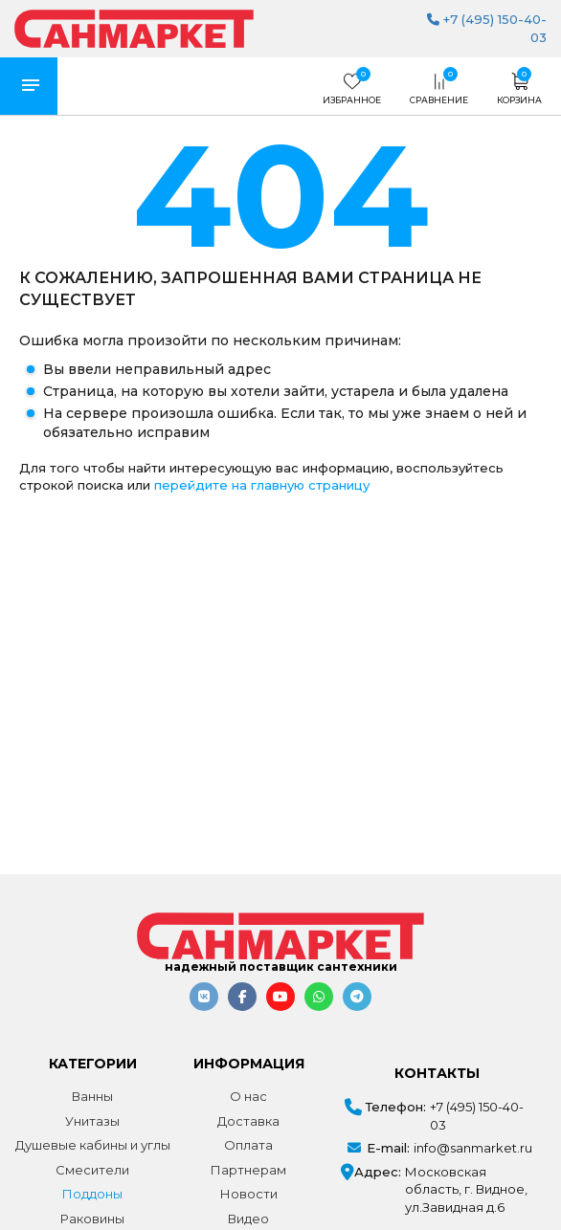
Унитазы (92, 1121)
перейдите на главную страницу (262, 485)
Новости (249, 1193)
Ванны (92, 1096)
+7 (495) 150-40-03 (477, 1115)
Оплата (248, 1145)
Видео (248, 1218)
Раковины (92, 1218)
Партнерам (248, 1169)
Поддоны (92, 1193)
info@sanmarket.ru (473, 1147)
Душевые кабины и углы (92, 1145)
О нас (248, 1096)
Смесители (92, 1169)
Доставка (248, 1121)
